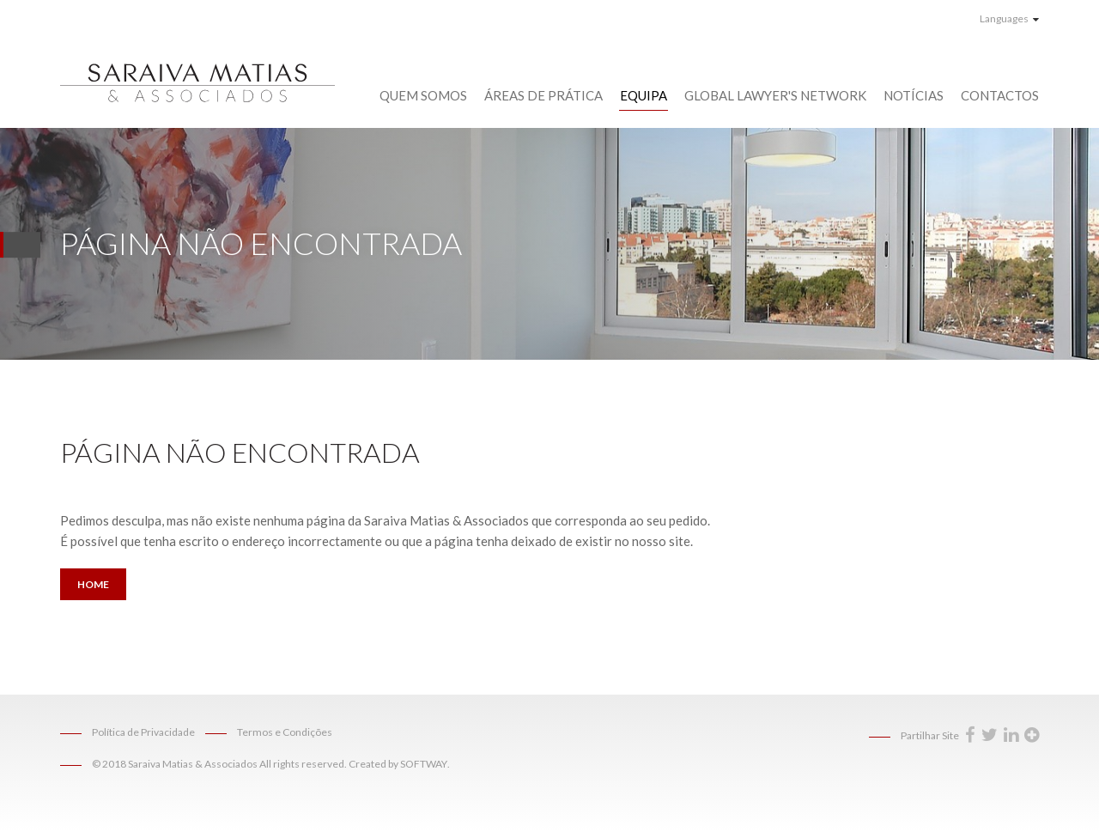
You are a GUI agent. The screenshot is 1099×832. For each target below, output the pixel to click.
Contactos (1000, 95)
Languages (1009, 18)
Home (93, 584)
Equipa (643, 95)
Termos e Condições (284, 732)
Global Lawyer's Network (775, 95)
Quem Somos (423, 95)
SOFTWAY (423, 763)
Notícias (913, 95)
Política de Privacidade (143, 732)
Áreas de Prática (543, 95)
